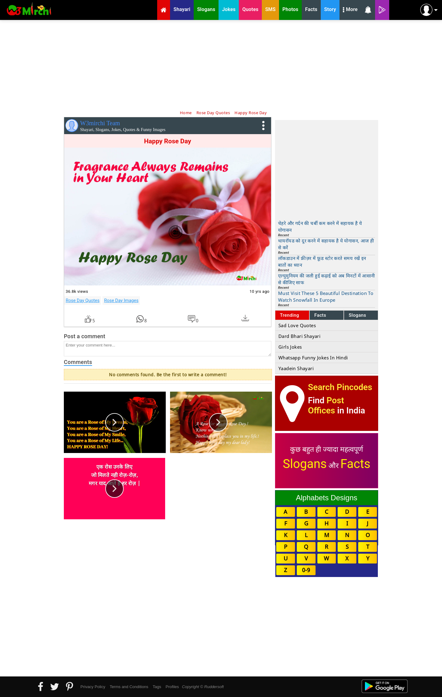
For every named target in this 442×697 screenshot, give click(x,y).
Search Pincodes (340, 387)
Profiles (172, 686)
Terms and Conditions (129, 686)
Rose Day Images (121, 300)
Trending (289, 315)
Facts (320, 315)
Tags (157, 686)
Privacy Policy (92, 686)
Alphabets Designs (326, 498)
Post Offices (326, 405)
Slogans (357, 315)
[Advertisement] (221, 64)
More (350, 10)
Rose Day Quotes (82, 300)
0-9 (306, 570)
